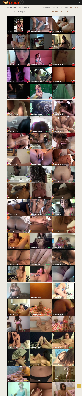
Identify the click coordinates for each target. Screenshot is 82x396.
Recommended (74, 7)
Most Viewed (64, 7)
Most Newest (46, 7)
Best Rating (56, 7)
